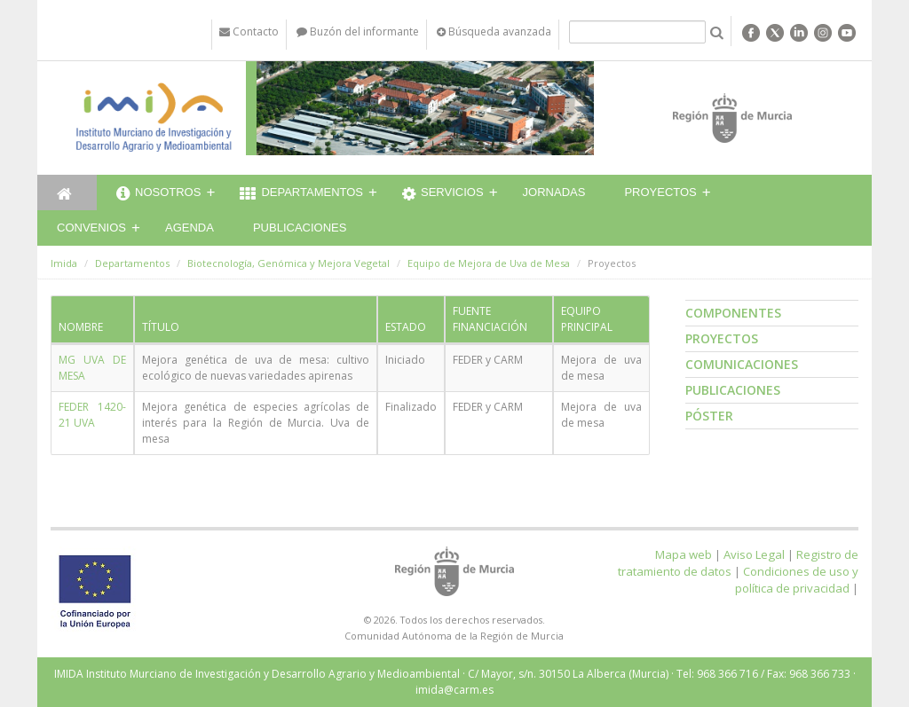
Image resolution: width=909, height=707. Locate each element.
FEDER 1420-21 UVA (92, 414)
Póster (709, 415)
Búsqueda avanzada (494, 31)
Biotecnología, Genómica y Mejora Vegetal (288, 263)
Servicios (443, 194)
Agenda (189, 227)
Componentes (733, 312)
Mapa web (683, 554)
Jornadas (554, 192)
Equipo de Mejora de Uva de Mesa (488, 263)
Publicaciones (299, 227)
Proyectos (660, 192)
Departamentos (301, 194)
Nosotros (158, 194)
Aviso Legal (754, 554)
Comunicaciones (741, 364)
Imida (64, 263)
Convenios (91, 227)
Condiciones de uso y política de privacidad (796, 579)
